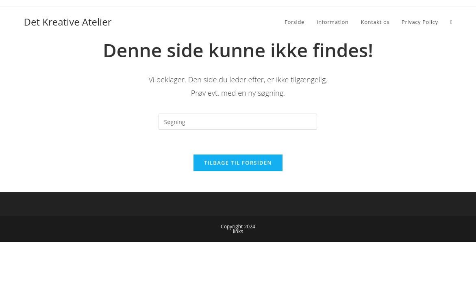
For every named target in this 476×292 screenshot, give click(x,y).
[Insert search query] (238, 122)
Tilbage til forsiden (238, 162)
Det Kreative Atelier (68, 21)
